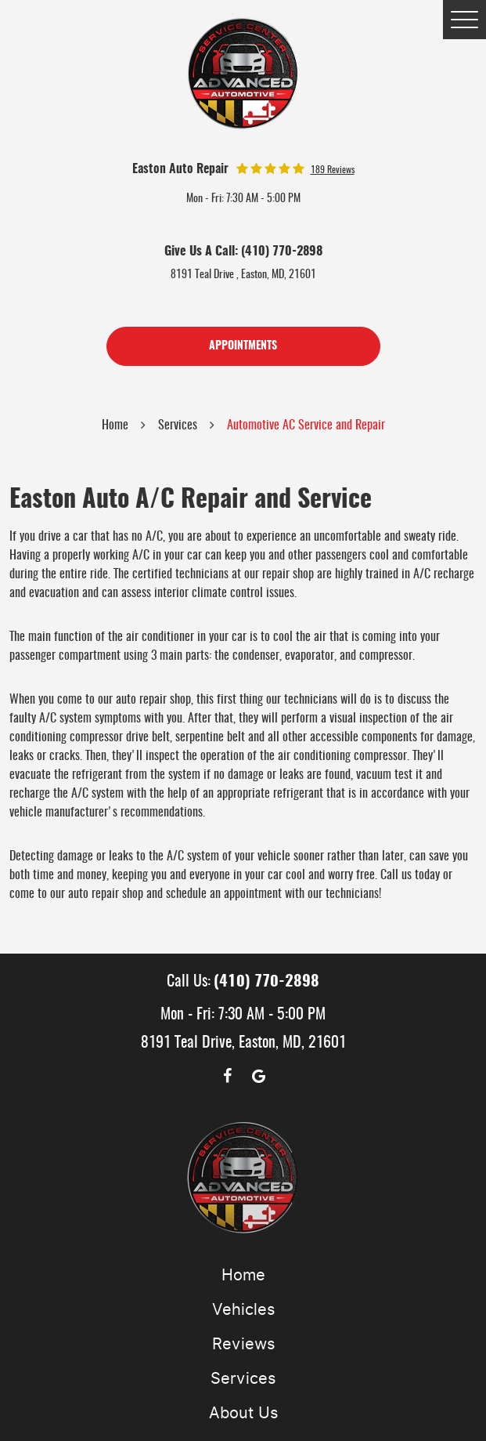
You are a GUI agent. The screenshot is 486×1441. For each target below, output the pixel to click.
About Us (243, 1413)
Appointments (243, 346)
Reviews (243, 1344)
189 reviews (333, 170)
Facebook (227, 1076)
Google (259, 1076)
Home (115, 425)
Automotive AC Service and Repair (306, 425)
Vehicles (243, 1309)
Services (177, 425)
